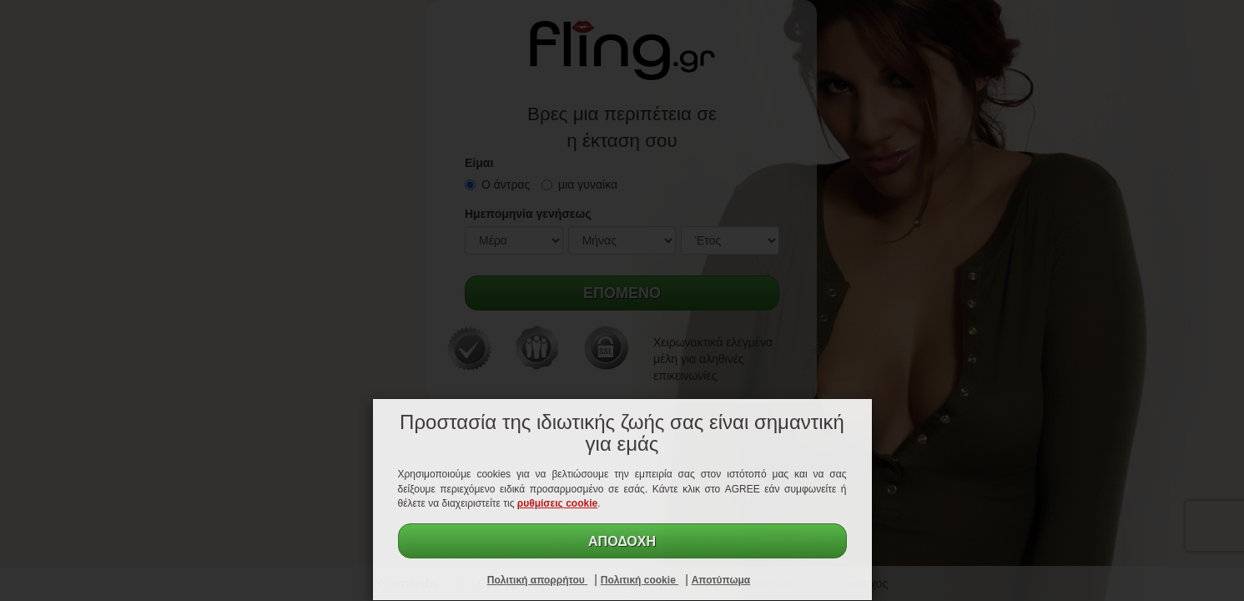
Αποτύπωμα (721, 580)
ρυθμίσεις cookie (557, 503)
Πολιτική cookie (639, 580)
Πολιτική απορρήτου (537, 580)
